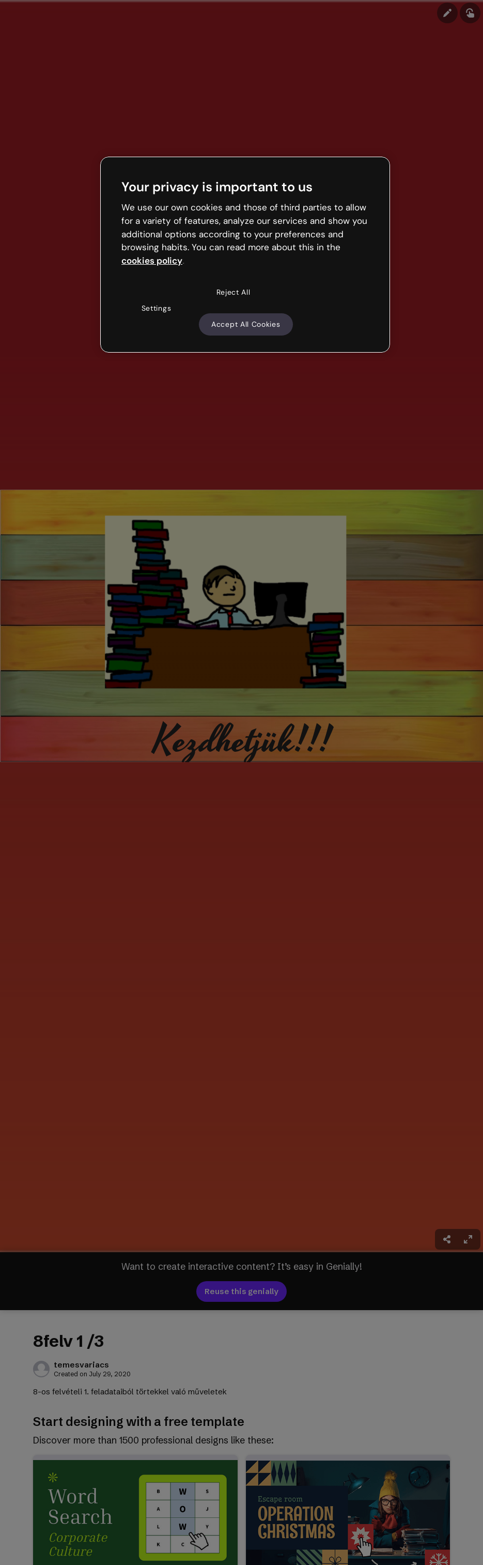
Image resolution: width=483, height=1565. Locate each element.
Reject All (233, 292)
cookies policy (151, 260)
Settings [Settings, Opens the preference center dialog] (157, 308)
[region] (245, 255)
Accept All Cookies (246, 324)
